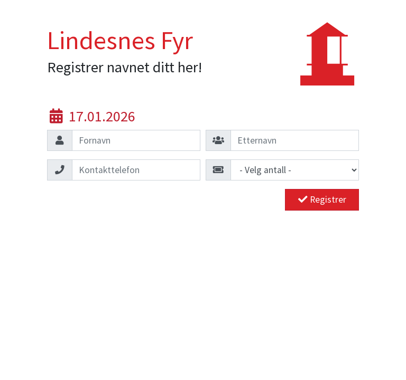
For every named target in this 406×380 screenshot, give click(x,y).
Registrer (322, 199)
